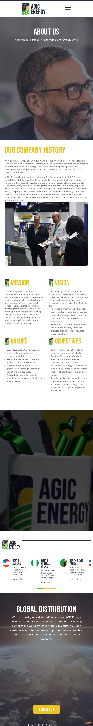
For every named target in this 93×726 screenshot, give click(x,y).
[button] (40, 588)
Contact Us (46, 709)
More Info (17, 579)
